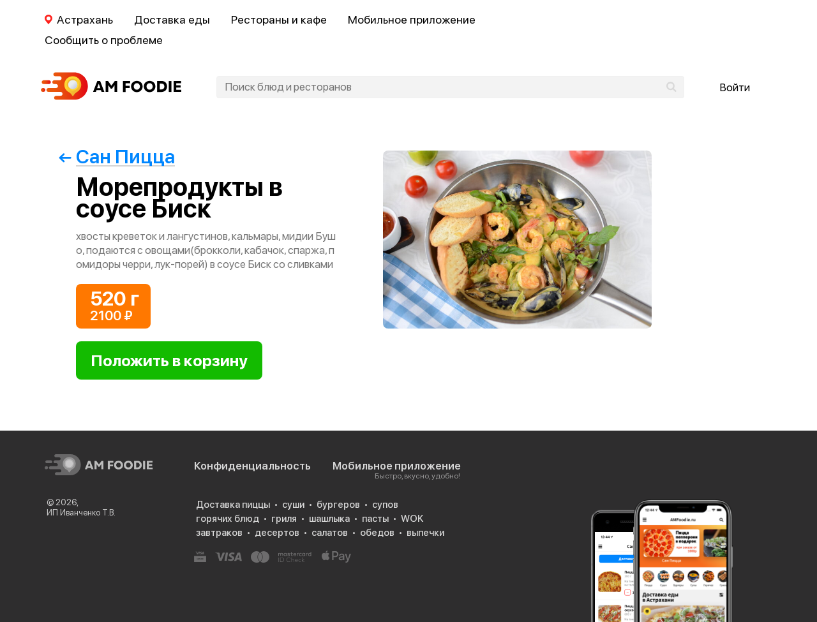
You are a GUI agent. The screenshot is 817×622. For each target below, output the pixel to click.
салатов (329, 532)
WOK (412, 518)
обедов (377, 532)
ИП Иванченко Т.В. (81, 512)
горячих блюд (227, 518)
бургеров (338, 504)
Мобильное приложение (412, 19)
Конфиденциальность (252, 465)
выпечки (425, 532)
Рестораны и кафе (279, 19)
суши (293, 504)
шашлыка (329, 518)
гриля (284, 518)
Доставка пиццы (233, 504)
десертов (277, 532)
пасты (375, 518)
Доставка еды (172, 19)
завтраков (219, 532)
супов (385, 504)
